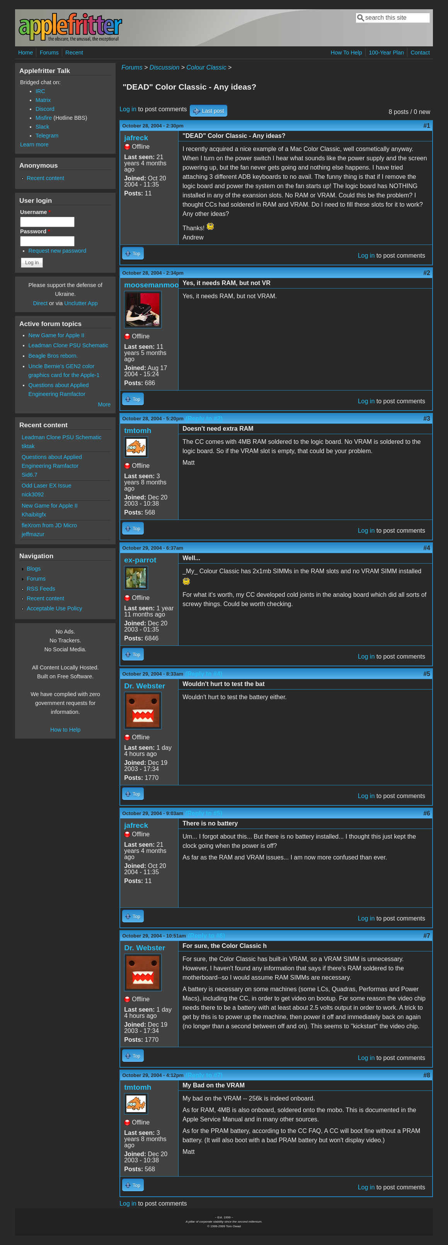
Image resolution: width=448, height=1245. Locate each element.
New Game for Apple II (57, 335)
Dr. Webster (144, 686)
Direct (40, 303)
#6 (426, 813)
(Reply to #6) (206, 935)
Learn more (34, 144)
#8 (426, 1075)
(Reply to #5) (203, 813)
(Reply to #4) (203, 674)
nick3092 (33, 494)
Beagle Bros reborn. (53, 356)
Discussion (164, 67)
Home (25, 52)
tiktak (28, 446)
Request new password (58, 251)
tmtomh (137, 430)
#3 (426, 418)
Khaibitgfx (34, 514)
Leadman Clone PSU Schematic (68, 345)
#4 (426, 548)
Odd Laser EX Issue (47, 485)
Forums (49, 52)
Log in (127, 109)
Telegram (47, 135)
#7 (426, 935)
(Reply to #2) (204, 418)
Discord (45, 109)
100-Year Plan (386, 52)
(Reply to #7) (204, 1075)
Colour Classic (206, 67)
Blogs (34, 569)
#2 (426, 273)
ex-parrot (140, 560)
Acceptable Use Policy (54, 608)
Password (35, 231)
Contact (420, 52)
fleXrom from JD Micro (49, 525)
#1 (426, 125)
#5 (426, 674)
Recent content (45, 178)
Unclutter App (80, 303)
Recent (74, 52)
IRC (40, 91)
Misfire (44, 118)
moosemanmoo (151, 285)
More (104, 404)
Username (35, 212)
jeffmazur (33, 534)
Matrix (43, 100)
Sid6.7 (29, 475)
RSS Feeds (41, 589)
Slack (42, 127)
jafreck (136, 138)
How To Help (346, 52)
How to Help (65, 730)
